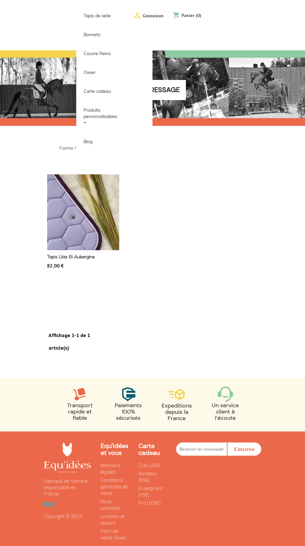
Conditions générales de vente (114, 486)
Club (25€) (149, 465)
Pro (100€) (149, 503)
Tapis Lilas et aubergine (71, 257)
